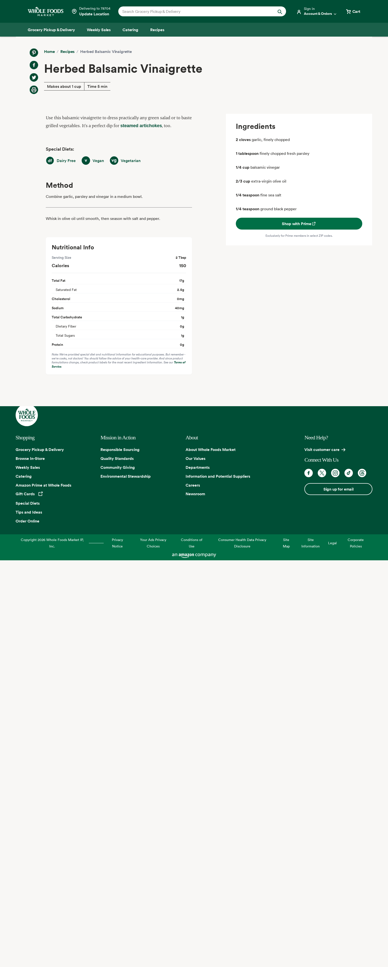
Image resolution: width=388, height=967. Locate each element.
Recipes (67, 51)
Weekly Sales (28, 467)
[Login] (317, 11)
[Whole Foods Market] (45, 11)
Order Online (27, 521)
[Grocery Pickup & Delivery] (51, 30)
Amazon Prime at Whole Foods (43, 485)
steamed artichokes (141, 125)
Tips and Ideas (29, 512)
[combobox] (194, 11)
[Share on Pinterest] (34, 52)
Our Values (195, 458)
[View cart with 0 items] (352, 11)
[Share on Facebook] (34, 65)
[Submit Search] (280, 11)
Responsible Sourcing (120, 449)
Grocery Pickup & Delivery (40, 449)
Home (49, 51)
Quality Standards (117, 458)
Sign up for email (338, 489)
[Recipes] (157, 30)
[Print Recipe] (34, 90)
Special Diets (28, 503)
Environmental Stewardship (125, 476)
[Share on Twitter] (34, 77)
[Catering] (130, 30)
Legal (332, 543)
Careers (193, 485)
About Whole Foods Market (211, 449)
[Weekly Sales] (99, 30)
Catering (24, 476)
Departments (198, 467)
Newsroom (195, 493)
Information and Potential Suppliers (218, 476)
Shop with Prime (299, 223)
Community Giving (117, 467)
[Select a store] (90, 11)
